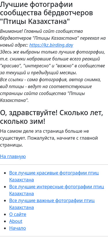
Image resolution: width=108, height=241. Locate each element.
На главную (13, 156)
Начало (17, 228)
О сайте (17, 214)
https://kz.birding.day (51, 45)
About (15, 221)
